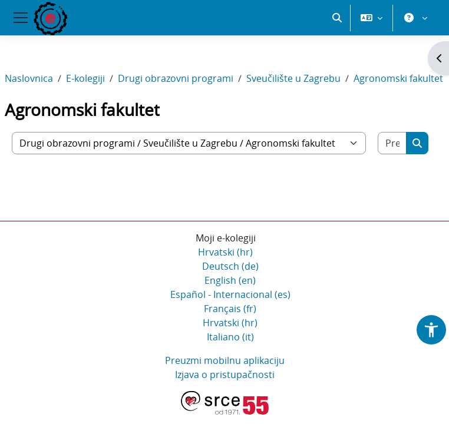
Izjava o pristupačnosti (225, 374)
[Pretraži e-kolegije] (392, 143)
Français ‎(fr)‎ (230, 308)
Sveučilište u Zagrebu (293, 78)
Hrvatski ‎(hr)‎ (225, 252)
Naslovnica (29, 78)
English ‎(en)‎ (230, 280)
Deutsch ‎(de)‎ (230, 266)
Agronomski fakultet (398, 78)
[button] (337, 17)
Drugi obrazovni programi (175, 78)
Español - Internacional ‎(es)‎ (230, 294)
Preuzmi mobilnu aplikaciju (225, 360)
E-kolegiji (85, 78)
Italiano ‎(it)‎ (230, 336)
